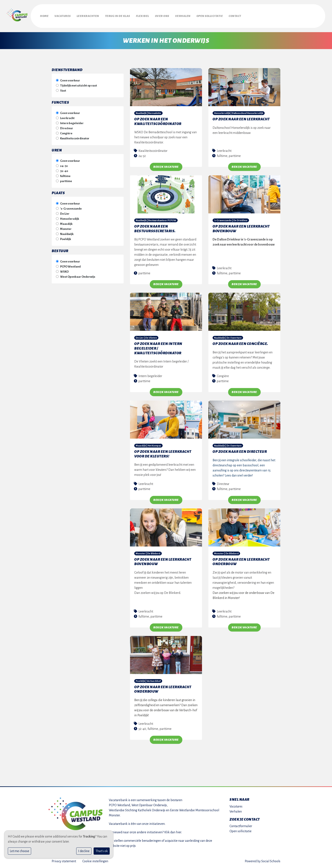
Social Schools (270, 859)
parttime (66, 179)
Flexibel (158, 15)
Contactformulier (241, 824)
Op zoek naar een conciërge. (240, 342)
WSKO (64, 269)
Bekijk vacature (166, 164)
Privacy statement (64, 859)
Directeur (66, 126)
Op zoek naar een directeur (240, 450)
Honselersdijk (69, 216)
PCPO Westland (70, 264)
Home (44, 15)
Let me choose (19, 851)
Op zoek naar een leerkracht (241, 117)
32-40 (64, 168)
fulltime (65, 174)
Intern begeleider (72, 121)
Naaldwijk (66, 231)
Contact (265, 15)
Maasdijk (66, 221)
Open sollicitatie (236, 15)
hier (178, 830)
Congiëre (66, 131)
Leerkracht (67, 116)
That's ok (101, 851)
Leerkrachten (95, 15)
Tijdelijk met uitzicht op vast (78, 83)
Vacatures (66, 15)
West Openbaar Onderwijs (77, 274)
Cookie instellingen (95, 859)
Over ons (181, 15)
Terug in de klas (129, 15)
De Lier (64, 211)
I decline (84, 851)
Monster (66, 226)
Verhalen (206, 15)
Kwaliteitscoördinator (74, 136)
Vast (63, 88)
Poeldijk (65, 237)
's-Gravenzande (71, 206)
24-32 (64, 163)
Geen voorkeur (70, 78)
